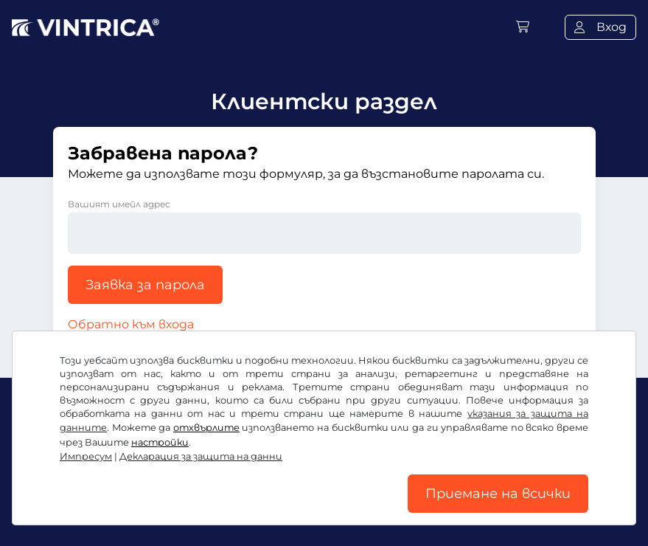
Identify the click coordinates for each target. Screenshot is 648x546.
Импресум (86, 456)
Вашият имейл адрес (119, 204)
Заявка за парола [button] (145, 285)
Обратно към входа (131, 324)
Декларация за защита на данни (200, 456)
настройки (160, 442)
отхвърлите (206, 427)
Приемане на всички (498, 493)
